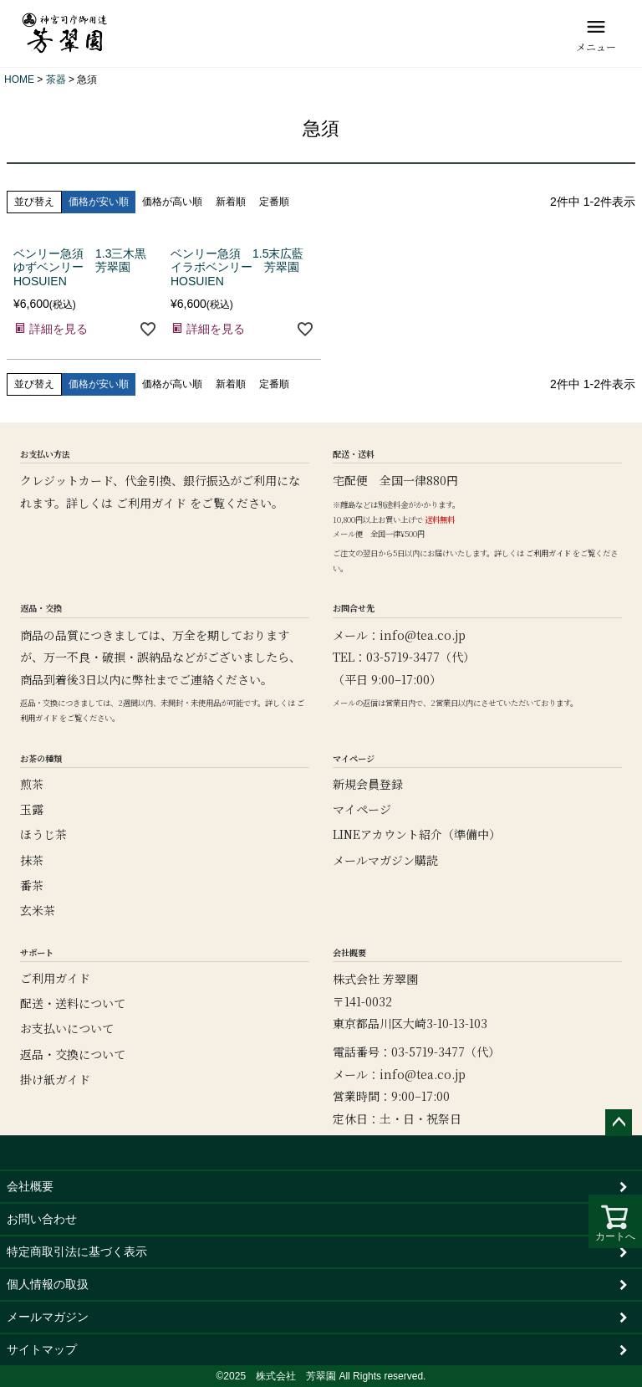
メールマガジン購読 (385, 860)
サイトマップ (42, 1349)
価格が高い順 (172, 201)
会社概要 (30, 1186)
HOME (19, 79)
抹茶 (31, 860)
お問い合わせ (42, 1219)
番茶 (31, 885)
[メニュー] (596, 33)
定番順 (274, 201)
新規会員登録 (368, 783)
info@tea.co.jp (423, 635)
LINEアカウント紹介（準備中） (417, 834)
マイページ (362, 809)
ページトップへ (618, 1122)
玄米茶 (37, 910)
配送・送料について (72, 1003)
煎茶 (31, 783)
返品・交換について (72, 1054)
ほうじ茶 (43, 834)
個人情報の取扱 (48, 1284)
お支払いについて (67, 1028)
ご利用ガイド (151, 502)
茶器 (56, 79)
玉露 (31, 809)
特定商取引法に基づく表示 (77, 1251)
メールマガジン (48, 1316)
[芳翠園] (64, 33)
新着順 (231, 201)
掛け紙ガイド (55, 1079)
